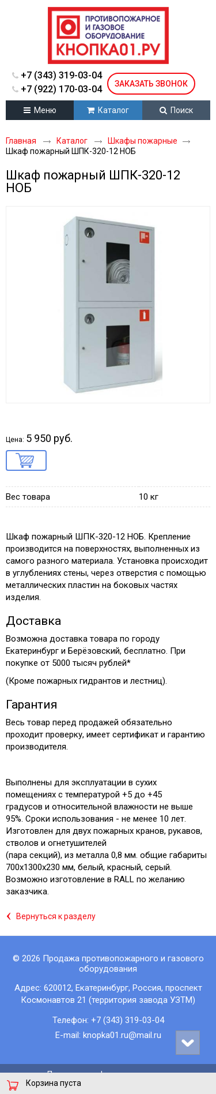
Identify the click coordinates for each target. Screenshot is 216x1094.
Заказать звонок (151, 83)
